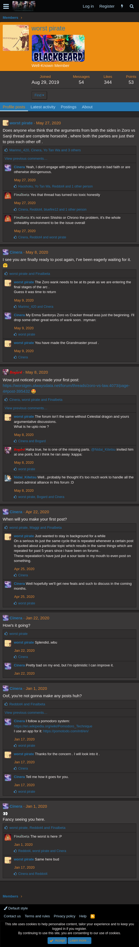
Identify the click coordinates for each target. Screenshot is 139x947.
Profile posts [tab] (14, 106)
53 (131, 82)
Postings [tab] (68, 106)
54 (81, 82)
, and (42, 237)
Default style (16, 908)
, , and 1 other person (55, 186)
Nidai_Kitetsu (25, 477)
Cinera (19, 167)
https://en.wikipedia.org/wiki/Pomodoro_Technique (53, 726)
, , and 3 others (45, 150)
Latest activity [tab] (43, 106)
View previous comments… (26, 158)
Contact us (12, 916)
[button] (6, 6)
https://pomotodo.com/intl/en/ (66, 731)
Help (83, 916)
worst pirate (21, 123)
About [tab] (87, 106)
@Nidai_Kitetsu (103, 449)
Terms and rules (37, 916)
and (29, 274)
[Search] (131, 6)
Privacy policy (64, 916)
